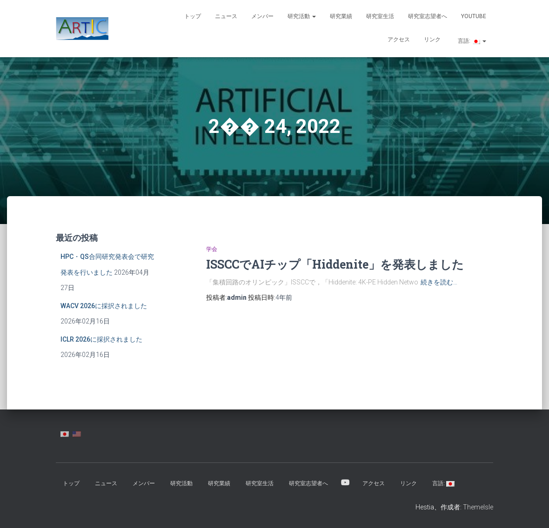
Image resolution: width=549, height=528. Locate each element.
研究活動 (302, 16)
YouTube (473, 16)
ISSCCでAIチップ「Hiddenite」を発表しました (335, 264)
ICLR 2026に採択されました (101, 339)
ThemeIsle (478, 507)
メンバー (262, 16)
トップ (192, 16)
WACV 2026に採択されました (103, 306)
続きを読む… (439, 282)
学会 (211, 249)
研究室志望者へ (427, 16)
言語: (471, 41)
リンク (432, 39)
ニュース (226, 16)
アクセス (399, 39)
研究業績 (341, 16)
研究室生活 (380, 16)
